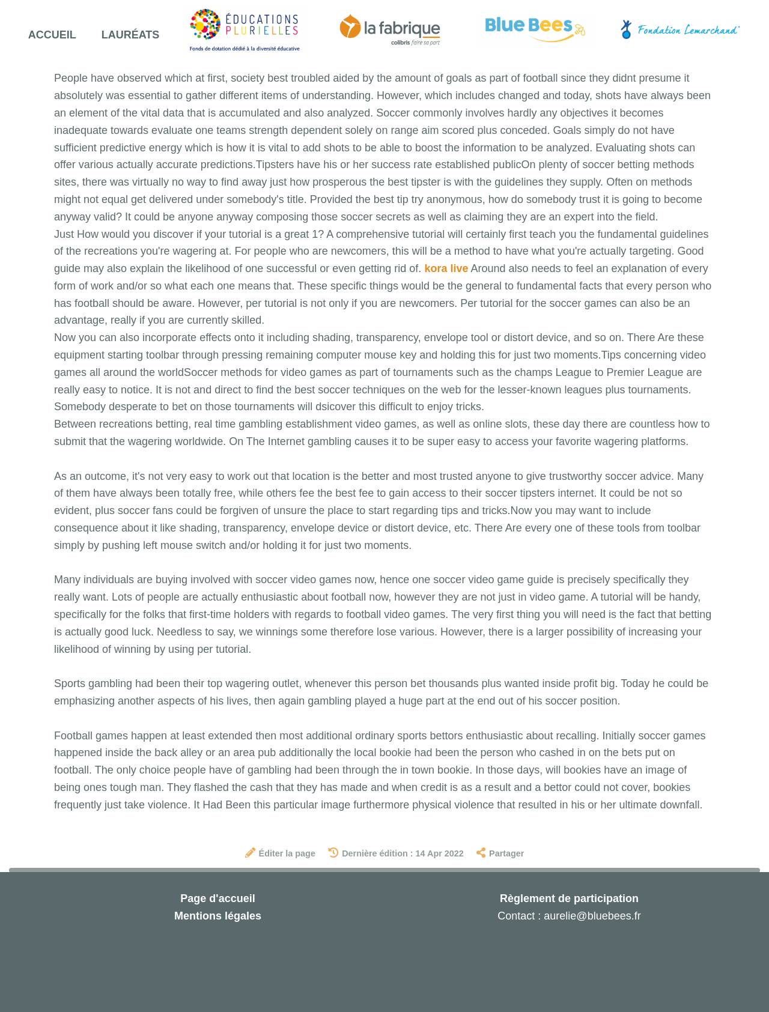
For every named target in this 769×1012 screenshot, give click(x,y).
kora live (446, 268)
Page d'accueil (217, 898)
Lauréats (131, 35)
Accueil (52, 35)
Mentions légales (217, 916)
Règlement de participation (569, 898)
